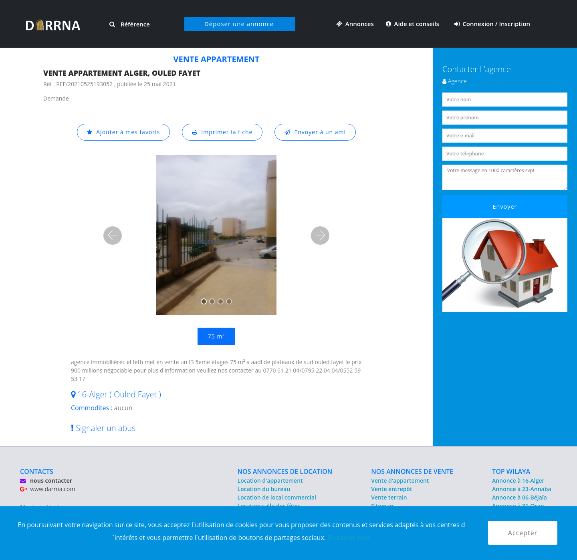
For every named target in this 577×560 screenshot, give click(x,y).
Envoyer (505, 206)
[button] (113, 236)
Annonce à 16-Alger (518, 480)
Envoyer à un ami (315, 132)
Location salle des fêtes (269, 506)
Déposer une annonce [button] (239, 24)
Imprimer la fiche (222, 132)
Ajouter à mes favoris (123, 132)
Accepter (522, 532)
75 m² (216, 336)
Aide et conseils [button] (413, 24)
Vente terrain (389, 497)
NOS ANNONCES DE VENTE (412, 471)
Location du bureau (264, 489)
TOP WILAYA (511, 471)
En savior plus (348, 537)
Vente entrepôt (391, 489)
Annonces (355, 24)
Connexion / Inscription (492, 24)
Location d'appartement (270, 480)
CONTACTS (36, 471)
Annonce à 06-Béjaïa (519, 497)
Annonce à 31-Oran (518, 506)
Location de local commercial (277, 497)
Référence (129, 24)
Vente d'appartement (400, 480)
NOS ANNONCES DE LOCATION (285, 471)
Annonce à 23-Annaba (521, 489)
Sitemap (382, 506)
